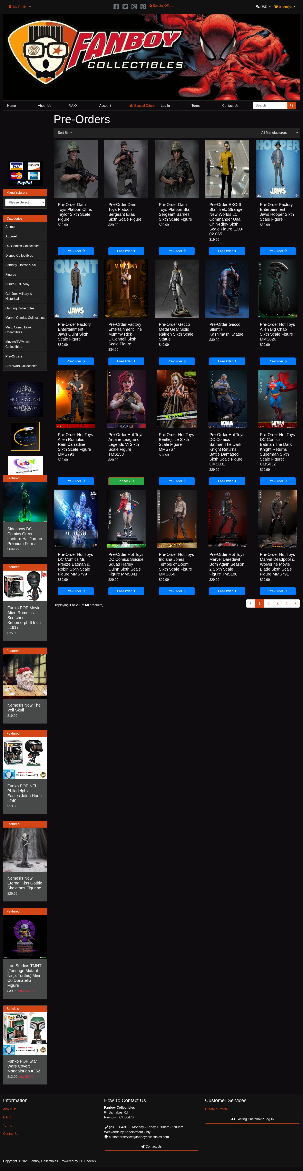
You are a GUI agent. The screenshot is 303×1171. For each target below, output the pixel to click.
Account (105, 105)
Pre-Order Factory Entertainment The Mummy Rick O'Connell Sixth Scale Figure (125, 334)
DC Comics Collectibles (22, 246)
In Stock (126, 481)
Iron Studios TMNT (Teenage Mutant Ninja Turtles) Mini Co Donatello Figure (24, 975)
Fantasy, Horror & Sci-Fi (22, 265)
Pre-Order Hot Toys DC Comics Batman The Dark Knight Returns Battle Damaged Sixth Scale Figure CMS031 (226, 449)
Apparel (11, 236)
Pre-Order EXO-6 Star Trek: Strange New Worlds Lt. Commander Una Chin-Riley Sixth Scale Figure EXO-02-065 (226, 219)
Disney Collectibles (19, 255)
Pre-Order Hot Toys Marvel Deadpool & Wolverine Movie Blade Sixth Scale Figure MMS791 (277, 564)
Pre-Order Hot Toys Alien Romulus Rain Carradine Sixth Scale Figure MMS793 (75, 444)
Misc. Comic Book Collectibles (18, 330)
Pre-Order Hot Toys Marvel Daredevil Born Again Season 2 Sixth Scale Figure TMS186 (226, 564)
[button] (19, 7)
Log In (165, 105)
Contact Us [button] (151, 1146)
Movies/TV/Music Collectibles (17, 344)
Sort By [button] (63, 132)
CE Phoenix (87, 1161)
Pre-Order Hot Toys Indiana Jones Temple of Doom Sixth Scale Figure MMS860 (176, 564)
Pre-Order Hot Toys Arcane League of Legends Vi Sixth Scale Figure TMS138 (126, 444)
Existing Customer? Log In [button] (252, 1119)
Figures (10, 274)
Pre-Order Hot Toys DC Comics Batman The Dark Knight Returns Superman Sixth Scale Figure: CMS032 (277, 449)
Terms (196, 105)
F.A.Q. (73, 105)
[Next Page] (295, 603)
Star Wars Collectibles (21, 366)
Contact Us (230, 105)
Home (11, 105)
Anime (9, 226)
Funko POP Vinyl (17, 284)
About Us (44, 105)
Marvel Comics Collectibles (25, 317)
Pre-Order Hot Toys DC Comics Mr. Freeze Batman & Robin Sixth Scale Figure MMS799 (75, 564)
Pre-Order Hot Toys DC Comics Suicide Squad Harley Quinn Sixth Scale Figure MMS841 (126, 564)
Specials (13, 1008)
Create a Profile (216, 1109)
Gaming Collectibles (19, 308)
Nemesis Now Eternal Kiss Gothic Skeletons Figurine (24, 883)
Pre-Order (76, 251)
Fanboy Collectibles (43, 1161)
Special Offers (142, 105)
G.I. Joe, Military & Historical (18, 296)
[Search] (270, 105)
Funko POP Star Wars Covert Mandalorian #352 (23, 1066)
